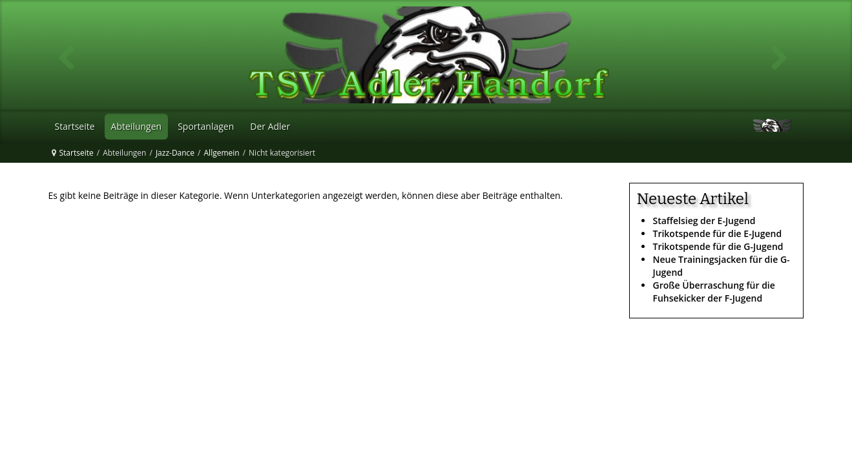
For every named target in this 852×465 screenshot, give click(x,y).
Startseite (76, 152)
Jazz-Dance (175, 152)
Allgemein (222, 152)
